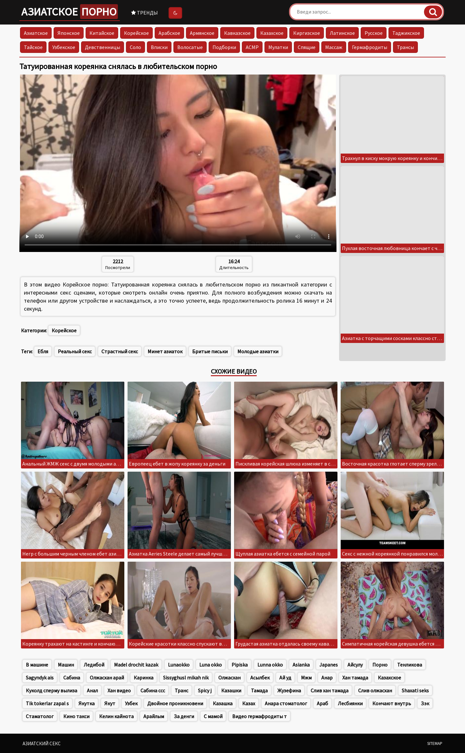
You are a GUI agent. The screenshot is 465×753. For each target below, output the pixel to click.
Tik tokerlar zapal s (47, 703)
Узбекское (63, 47)
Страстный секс (119, 351)
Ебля (42, 351)
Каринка (143, 677)
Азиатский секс (42, 743)
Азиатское (69, 11)
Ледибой (94, 664)
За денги (184, 716)
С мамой (213, 716)
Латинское (342, 33)
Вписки (159, 47)
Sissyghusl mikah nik (186, 677)
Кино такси (76, 716)
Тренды (144, 12)
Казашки (231, 690)
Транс (181, 690)
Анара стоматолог (286, 703)
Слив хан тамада (329, 690)
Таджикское (406, 33)
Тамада (259, 690)
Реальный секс (75, 351)
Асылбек (260, 677)
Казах (248, 703)
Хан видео (119, 690)
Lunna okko (270, 664)
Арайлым (153, 716)
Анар (327, 677)
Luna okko (210, 664)
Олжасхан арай (107, 677)
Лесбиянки (350, 703)
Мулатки (278, 47)
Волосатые (190, 47)
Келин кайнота (116, 716)
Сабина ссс (152, 690)
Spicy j (205, 690)
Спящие (306, 47)
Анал (92, 690)
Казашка (222, 703)
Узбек (131, 703)
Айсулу (355, 664)
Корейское (136, 33)
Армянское (202, 33)
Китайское (101, 33)
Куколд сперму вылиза (51, 690)
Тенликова (409, 664)
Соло (135, 47)
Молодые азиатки (257, 351)
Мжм (306, 677)
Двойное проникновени (175, 703)
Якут (109, 703)
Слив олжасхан (375, 690)
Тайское (33, 47)
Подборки (224, 47)
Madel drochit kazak (136, 664)
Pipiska (240, 664)
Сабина (71, 677)
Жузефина (289, 690)
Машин (66, 664)
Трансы (405, 47)
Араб (322, 703)
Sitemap (434, 743)
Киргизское (306, 33)
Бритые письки (210, 351)
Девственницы (102, 47)
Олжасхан (229, 677)
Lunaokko (179, 664)
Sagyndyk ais (40, 677)
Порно (380, 664)
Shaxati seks (415, 690)
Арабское (169, 33)
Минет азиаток (165, 351)
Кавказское (237, 33)
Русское (374, 33)
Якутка (86, 703)
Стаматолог (40, 716)
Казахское (272, 33)
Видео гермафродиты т (259, 716)
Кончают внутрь (391, 703)
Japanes (328, 664)
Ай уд (285, 677)
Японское (68, 33)
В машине (37, 664)
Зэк (425, 703)
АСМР (252, 47)
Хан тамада (355, 677)
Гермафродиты (369, 47)
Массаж (333, 47)
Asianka (301, 664)
